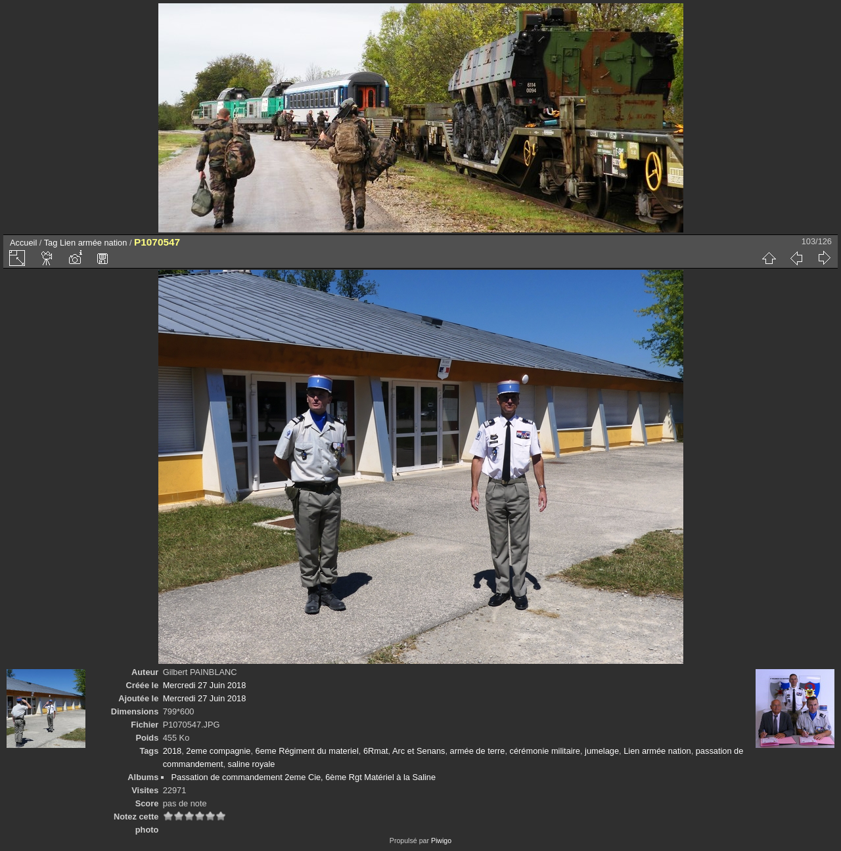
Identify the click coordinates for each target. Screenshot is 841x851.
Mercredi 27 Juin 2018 (204, 685)
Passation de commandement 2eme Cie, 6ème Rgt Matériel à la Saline (303, 777)
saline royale (251, 764)
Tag (51, 243)
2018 (172, 751)
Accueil (23, 243)
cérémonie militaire (545, 751)
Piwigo (441, 840)
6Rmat (375, 751)
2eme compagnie (218, 751)
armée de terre (477, 751)
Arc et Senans (418, 751)
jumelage (602, 751)
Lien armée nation (93, 243)
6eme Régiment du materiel (307, 751)
